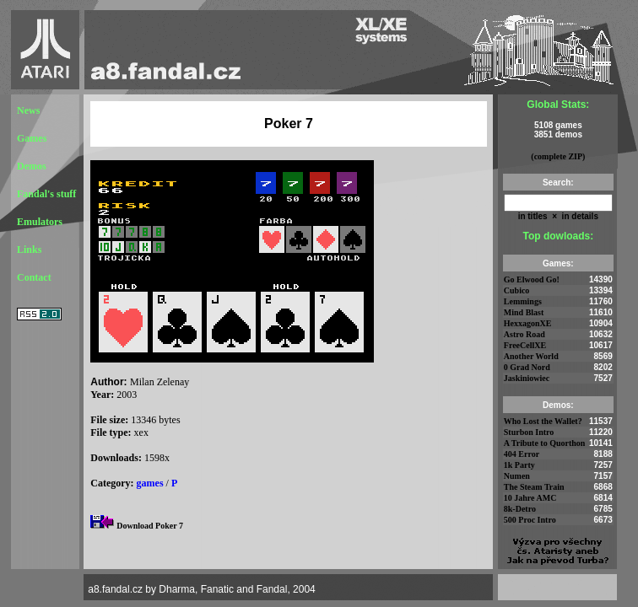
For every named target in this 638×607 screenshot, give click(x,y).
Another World (531, 356)
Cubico (517, 290)
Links (29, 249)
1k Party (519, 465)
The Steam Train (534, 487)
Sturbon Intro (529, 432)
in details (579, 216)
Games (31, 138)
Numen (517, 476)
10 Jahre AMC (530, 497)
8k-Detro (520, 508)
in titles (533, 216)
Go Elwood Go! (532, 279)
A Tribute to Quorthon (545, 443)
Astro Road (524, 334)
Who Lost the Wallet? (543, 421)
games (150, 483)
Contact (34, 277)
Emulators (39, 222)
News (28, 110)
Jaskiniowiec (526, 378)
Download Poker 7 (149, 525)
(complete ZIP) (558, 156)
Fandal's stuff (46, 194)
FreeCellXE (525, 345)
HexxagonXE (528, 323)
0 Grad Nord (527, 367)
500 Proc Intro (530, 519)
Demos (31, 166)
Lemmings (523, 301)
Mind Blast (524, 312)
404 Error (521, 454)
